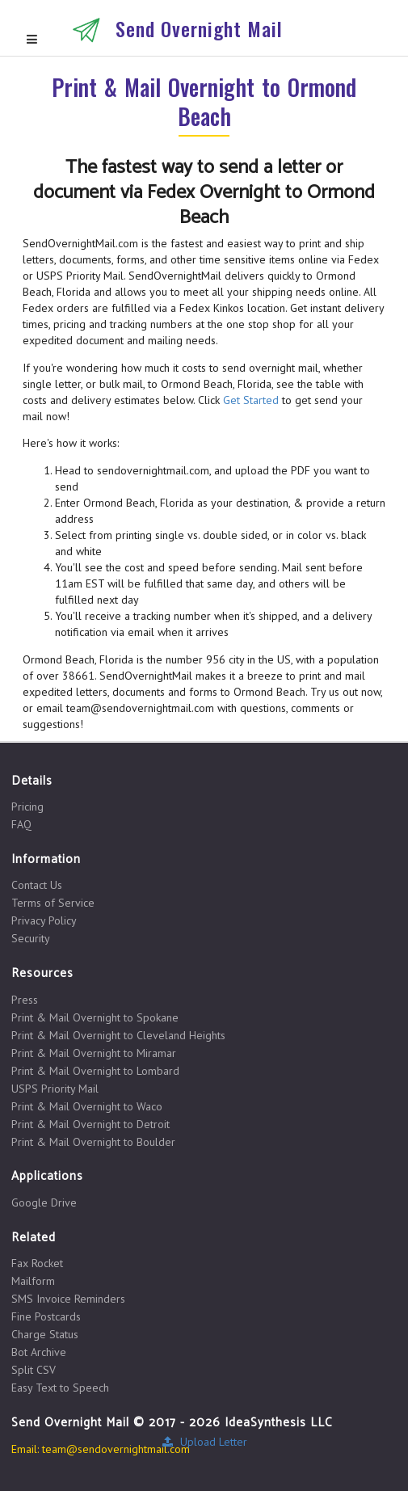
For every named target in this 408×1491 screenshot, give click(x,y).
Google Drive (44, 1202)
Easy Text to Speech (60, 1387)
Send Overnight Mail (199, 28)
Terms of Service (53, 902)
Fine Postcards (46, 1316)
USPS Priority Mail (55, 1088)
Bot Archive (38, 1352)
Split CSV (33, 1370)
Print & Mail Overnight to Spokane (95, 1017)
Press (24, 1000)
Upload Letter (204, 1441)
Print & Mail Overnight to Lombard (95, 1070)
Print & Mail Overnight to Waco (86, 1106)
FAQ (21, 824)
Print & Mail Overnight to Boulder (93, 1141)
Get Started (251, 400)
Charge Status (44, 1334)
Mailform (33, 1281)
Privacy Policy (44, 920)
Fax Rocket (37, 1263)
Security (30, 938)
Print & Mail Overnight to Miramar (93, 1053)
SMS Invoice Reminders (68, 1298)
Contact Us (36, 885)
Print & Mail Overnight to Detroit (90, 1124)
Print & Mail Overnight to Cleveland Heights (118, 1035)
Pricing (27, 807)
